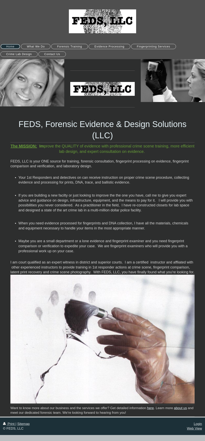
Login (198, 424)
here (150, 408)
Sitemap (23, 424)
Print (9, 424)
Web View (194, 428)
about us (180, 408)
